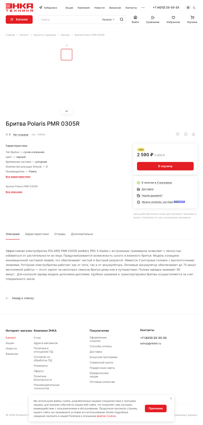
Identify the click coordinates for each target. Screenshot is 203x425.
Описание (13, 234)
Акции (10, 343)
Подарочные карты (102, 368)
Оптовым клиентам (102, 382)
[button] (66, 111)
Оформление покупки (98, 339)
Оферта (38, 371)
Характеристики (37, 234)
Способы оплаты (101, 346)
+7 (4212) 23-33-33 (166, 7)
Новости (11, 348)
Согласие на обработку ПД (43, 358)
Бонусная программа (103, 357)
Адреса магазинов (46, 343)
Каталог (11, 337)
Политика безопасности (43, 378)
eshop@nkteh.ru (150, 343)
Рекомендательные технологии (47, 386)
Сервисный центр (101, 362)
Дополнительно (82, 234)
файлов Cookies (106, 415)
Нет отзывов (20, 134)
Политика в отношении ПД (43, 350)
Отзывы (59, 234)
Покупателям (99, 330)
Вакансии (12, 354)
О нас (37, 337)
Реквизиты (41, 365)
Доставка (96, 351)
